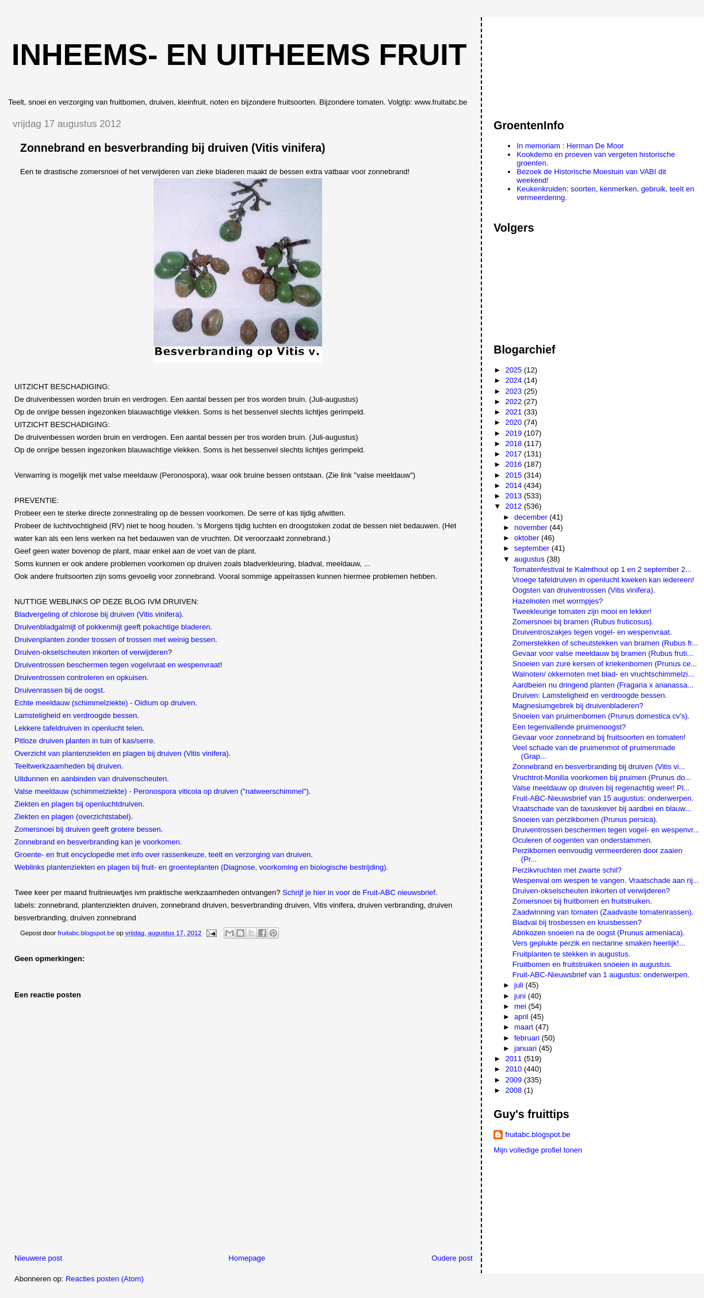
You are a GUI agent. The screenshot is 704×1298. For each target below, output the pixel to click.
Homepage (246, 1258)
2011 (514, 1058)
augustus (530, 559)
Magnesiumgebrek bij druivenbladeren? (578, 705)
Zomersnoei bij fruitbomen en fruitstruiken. (582, 901)
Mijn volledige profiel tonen (537, 1150)
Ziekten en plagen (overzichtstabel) (72, 816)
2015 (514, 475)
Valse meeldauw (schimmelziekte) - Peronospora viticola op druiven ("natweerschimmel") (161, 791)
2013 (514, 495)
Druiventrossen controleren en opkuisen (80, 677)
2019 (514, 433)
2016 (514, 464)
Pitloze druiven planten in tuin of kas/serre (83, 740)
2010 (514, 1069)
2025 (514, 370)
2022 (514, 401)
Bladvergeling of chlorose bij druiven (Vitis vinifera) (98, 614)
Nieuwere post (38, 1258)
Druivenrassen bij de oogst (58, 690)
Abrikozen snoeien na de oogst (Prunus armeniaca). (598, 932)
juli (520, 985)
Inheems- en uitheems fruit (239, 54)
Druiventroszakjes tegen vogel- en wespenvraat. (592, 632)
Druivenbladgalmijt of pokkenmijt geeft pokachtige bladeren (112, 627)
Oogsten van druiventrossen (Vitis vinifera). (583, 590)
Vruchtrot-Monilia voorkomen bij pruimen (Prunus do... (601, 777)
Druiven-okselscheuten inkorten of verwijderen (91, 652)
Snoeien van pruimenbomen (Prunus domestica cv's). (601, 716)
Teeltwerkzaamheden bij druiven (67, 766)
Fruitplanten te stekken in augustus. (571, 954)
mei (521, 1006)
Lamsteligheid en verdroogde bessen (75, 715)
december (531, 517)
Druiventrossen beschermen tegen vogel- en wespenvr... (605, 829)
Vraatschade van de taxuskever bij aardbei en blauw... (601, 808)
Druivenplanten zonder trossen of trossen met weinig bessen (114, 639)
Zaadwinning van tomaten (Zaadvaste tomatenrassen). (603, 912)
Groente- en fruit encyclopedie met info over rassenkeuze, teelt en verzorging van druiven (162, 854)
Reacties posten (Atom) (105, 1278)
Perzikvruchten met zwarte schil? (567, 870)
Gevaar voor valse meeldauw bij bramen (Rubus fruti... (602, 653)
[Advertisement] (545, 63)
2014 (514, 485)
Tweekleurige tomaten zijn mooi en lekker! (582, 611)
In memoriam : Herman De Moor (569, 145)
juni (521, 996)
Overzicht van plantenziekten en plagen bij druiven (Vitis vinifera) (121, 753)
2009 (514, 1080)
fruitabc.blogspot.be (537, 1134)
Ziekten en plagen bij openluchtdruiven (78, 804)
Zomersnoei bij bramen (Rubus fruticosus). (583, 621)
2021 (514, 412)
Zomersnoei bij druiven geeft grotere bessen (87, 829)
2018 (514, 443)
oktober (527, 537)
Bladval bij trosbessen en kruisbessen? (577, 922)
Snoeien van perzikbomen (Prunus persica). (585, 819)
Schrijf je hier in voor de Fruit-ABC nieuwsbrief (358, 892)
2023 (514, 391)
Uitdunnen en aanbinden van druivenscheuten (90, 778)
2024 (514, 380)
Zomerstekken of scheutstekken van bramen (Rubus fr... (605, 643)
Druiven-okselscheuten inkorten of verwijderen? (591, 890)
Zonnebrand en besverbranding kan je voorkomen (97, 842)
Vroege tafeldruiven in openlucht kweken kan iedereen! (603, 579)
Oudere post (452, 1258)
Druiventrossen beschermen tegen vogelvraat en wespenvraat (117, 664)
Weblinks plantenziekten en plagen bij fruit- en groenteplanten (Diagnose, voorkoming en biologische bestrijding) (200, 867)
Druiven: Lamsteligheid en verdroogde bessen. (589, 695)
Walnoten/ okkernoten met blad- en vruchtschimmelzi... (603, 674)
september (533, 548)
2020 (514, 422)
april (522, 1016)
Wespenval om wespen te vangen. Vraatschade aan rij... (605, 880)
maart (524, 1027)
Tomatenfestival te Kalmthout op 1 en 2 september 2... (601, 569)
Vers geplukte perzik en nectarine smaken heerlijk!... (599, 943)
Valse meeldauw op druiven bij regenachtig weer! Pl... (601, 788)
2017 (514, 454)
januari (526, 1048)
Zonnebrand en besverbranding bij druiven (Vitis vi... (598, 766)
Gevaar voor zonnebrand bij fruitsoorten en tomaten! (599, 737)
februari (528, 1038)
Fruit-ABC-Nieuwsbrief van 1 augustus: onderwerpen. (601, 974)
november (531, 527)
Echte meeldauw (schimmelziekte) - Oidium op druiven (104, 702)
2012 (514, 506)
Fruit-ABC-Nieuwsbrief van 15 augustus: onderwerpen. (603, 798)
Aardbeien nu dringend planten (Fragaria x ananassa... (603, 685)
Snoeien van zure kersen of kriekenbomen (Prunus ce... (604, 663)
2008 (514, 1090)
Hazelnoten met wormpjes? (557, 601)
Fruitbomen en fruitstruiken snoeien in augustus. (592, 964)
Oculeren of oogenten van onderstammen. (582, 840)
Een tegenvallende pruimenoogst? (569, 727)
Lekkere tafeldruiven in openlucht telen (78, 728)
